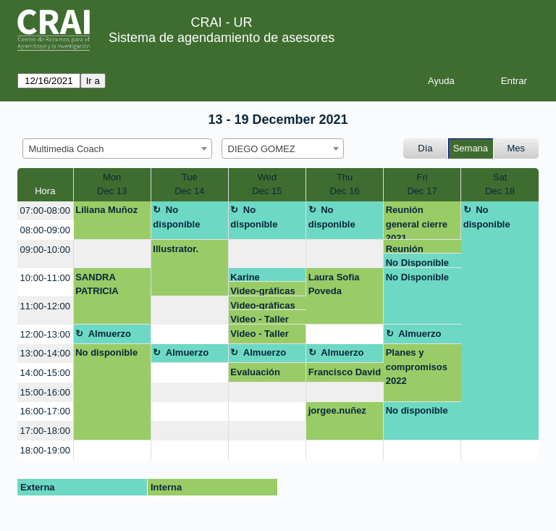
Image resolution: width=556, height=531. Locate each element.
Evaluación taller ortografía (264, 374)
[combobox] (117, 148)
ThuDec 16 (344, 184)
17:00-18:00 (45, 430)
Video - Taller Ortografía (259, 319)
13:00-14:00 (45, 353)
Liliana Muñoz (106, 209)
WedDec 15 (267, 184)
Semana (470, 148)
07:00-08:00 (45, 210)
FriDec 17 (422, 184)
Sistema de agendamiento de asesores (221, 37)
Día (425, 148)
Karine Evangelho (254, 277)
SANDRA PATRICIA (96, 284)
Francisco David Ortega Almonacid (344, 374)
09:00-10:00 (45, 249)
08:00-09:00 (45, 230)
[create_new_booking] (112, 254)
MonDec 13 (112, 184)
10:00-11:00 (45, 277)
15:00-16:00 (45, 392)
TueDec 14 (189, 184)
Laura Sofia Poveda (334, 284)
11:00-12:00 (45, 306)
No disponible (176, 217)
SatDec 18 (500, 184)
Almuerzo (109, 333)
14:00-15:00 (45, 372)
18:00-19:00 (45, 450)
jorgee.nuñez (337, 410)
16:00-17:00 (45, 411)
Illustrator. (175, 248)
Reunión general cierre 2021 (416, 222)
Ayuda (441, 80)
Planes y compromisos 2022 (416, 366)
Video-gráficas (262, 290)
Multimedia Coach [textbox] (66, 148)
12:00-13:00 (45, 334)
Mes (516, 148)
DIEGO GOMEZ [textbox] (261, 148)
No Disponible (417, 262)
